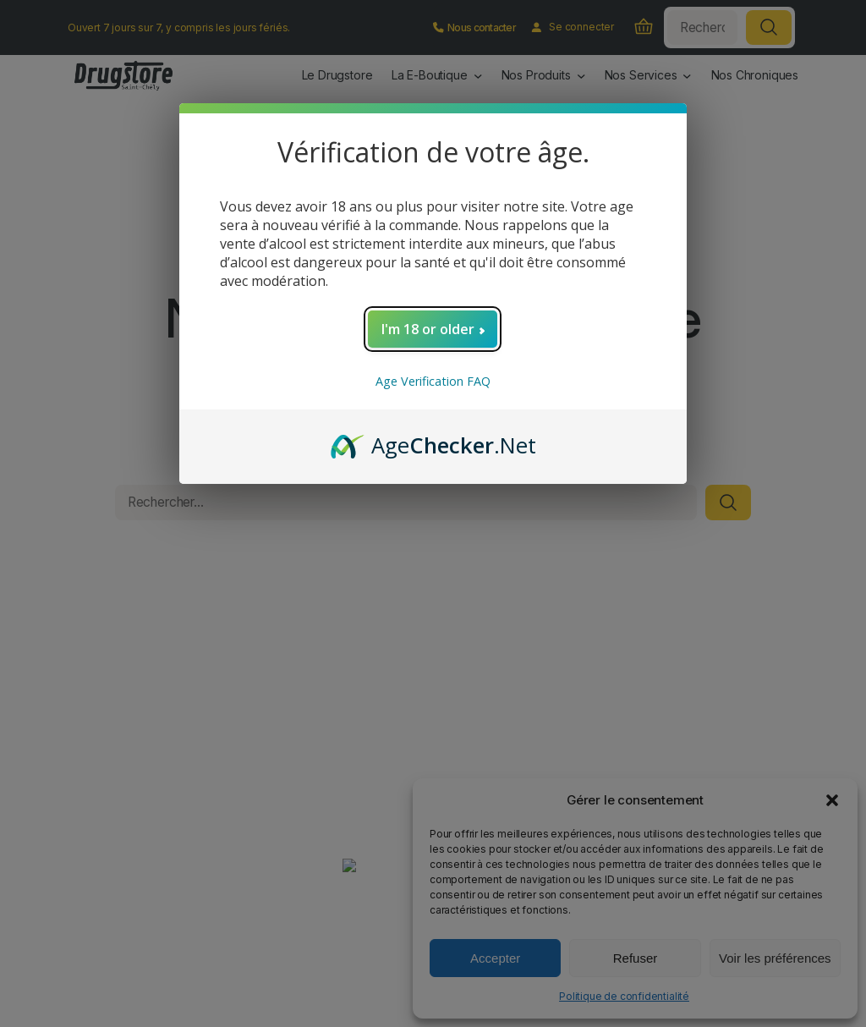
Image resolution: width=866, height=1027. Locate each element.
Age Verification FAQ (433, 381)
